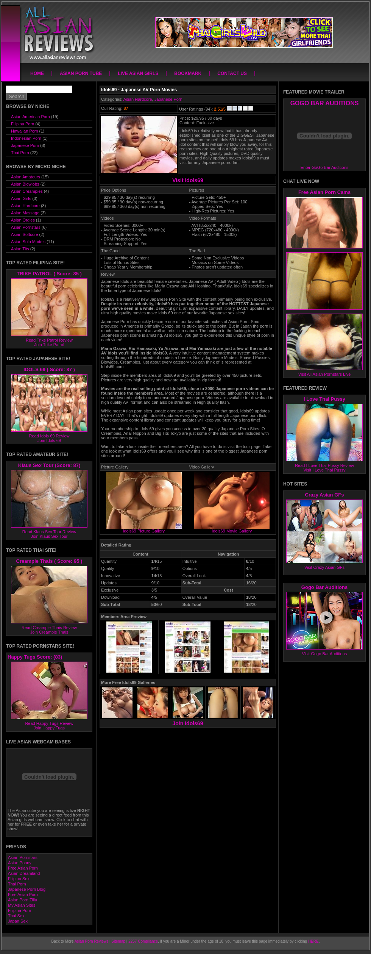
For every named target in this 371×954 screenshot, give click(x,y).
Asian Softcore (24, 234)
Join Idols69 (188, 723)
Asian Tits (20, 249)
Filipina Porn (22, 124)
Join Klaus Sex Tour (49, 536)
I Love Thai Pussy (324, 399)
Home (37, 73)
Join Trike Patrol (49, 344)
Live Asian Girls (138, 73)
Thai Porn (20, 152)
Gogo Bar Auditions (324, 587)
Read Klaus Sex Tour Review (49, 531)
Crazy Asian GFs (324, 495)
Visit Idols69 (187, 180)
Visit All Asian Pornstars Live (324, 374)
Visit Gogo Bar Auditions (324, 653)
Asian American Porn (30, 116)
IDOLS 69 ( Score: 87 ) (49, 369)
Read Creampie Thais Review (49, 627)
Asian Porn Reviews (91, 941)
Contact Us (232, 73)
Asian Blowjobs (25, 184)
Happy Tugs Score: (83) (35, 657)
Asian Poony (19, 862)
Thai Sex (16, 915)
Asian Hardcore (137, 99)
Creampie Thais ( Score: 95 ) (49, 561)
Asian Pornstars (26, 227)
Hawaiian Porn (24, 131)
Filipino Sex (19, 878)
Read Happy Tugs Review (49, 723)
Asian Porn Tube (81, 73)
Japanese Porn (168, 99)
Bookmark (187, 73)
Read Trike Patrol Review (49, 340)
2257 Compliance (143, 941)
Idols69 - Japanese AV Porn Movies (139, 89)
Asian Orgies (23, 220)
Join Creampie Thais (49, 632)
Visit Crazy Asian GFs (324, 567)
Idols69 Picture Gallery (144, 529)
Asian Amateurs (25, 177)
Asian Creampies (27, 191)
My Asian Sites (21, 905)
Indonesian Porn (26, 138)
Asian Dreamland (24, 873)
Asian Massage (25, 213)
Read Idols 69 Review (49, 436)
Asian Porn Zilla (22, 900)
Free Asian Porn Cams (324, 192)
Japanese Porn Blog (26, 889)
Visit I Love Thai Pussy (325, 470)
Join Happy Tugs (49, 728)
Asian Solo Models (28, 241)
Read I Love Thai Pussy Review (324, 465)
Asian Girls (21, 198)
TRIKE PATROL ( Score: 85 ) (49, 273)
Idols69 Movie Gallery (232, 529)
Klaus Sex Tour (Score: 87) (49, 465)
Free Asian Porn (23, 868)
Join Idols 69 (49, 440)
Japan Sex (18, 921)
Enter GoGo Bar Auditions (325, 167)
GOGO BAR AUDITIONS (324, 103)
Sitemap (118, 941)
